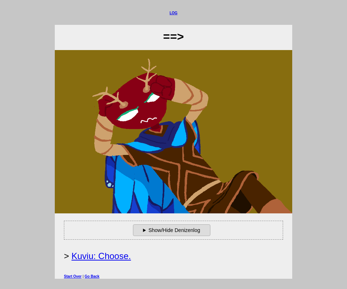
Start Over (72, 276)
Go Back (92, 276)
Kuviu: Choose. (101, 256)
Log (173, 13)
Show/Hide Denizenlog (174, 230)
